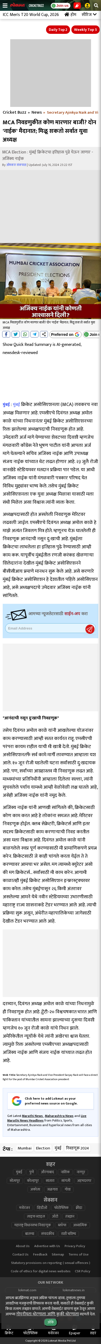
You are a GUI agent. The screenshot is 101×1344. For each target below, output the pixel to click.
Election (43, 1148)
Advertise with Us (47, 1246)
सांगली (65, 1181)
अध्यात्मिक (80, 1225)
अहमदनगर (84, 1181)
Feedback (40, 1254)
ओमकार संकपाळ (16, 165)
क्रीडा (79, 1208)
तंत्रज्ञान (69, 1217)
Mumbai (25, 1148)
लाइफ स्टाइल (36, 1217)
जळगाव (52, 1189)
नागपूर (81, 1172)
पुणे (31, 1172)
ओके (50, 1322)
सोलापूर (15, 1181)
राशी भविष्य (68, 1234)
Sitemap (58, 1254)
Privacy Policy (75, 1246)
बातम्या (29, 1234)
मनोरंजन (24, 1208)
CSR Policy (82, 1271)
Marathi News (33, 1116)
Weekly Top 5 (85, 30)
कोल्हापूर (33, 1181)
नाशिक (65, 1172)
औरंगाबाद (47, 1172)
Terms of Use (79, 1254)
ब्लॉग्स (62, 1225)
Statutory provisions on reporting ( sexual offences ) (50, 1263)
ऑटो (55, 1217)
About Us (23, 1246)
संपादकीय (47, 1234)
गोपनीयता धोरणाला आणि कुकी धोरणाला (47, 1314)
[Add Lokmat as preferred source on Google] (65, 334)
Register (90, 629)
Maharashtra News (59, 1116)
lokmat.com (27, 1290)
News (37, 113)
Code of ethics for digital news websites (41, 1271)
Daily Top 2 (58, 30)
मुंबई (6, 404)
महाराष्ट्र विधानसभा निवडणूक (32, 1225)
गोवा (68, 1189)
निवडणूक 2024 (77, 1148)
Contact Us (20, 1254)
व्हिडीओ (42, 1208)
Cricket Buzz (14, 113)
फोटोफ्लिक (61, 1208)
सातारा (50, 1181)
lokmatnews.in (74, 1290)
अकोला (35, 1189)
